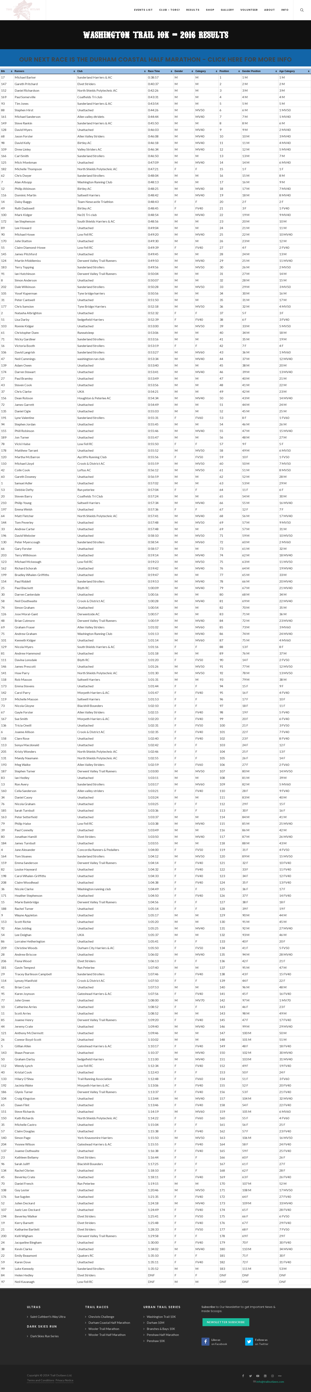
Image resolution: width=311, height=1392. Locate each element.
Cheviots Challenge (101, 1316)
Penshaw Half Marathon (163, 1334)
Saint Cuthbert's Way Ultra (47, 1316)
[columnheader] (7, 71)
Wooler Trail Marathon (103, 1329)
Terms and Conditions (40, 1380)
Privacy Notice (64, 1380)
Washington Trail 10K (161, 1316)
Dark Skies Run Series (44, 1336)
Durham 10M (155, 1322)
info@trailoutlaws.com (270, 1381)
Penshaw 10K (156, 1341)
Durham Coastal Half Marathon (109, 1322)
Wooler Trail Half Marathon (107, 1334)
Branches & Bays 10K (161, 1329)
